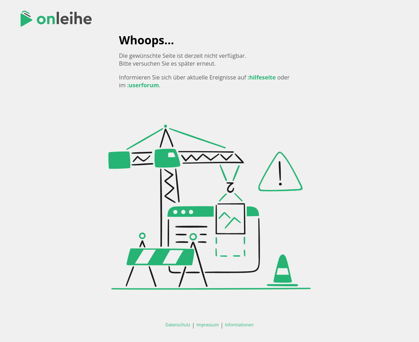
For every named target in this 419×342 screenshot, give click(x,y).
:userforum (143, 85)
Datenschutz (177, 325)
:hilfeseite (261, 77)
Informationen (239, 325)
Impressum (207, 325)
